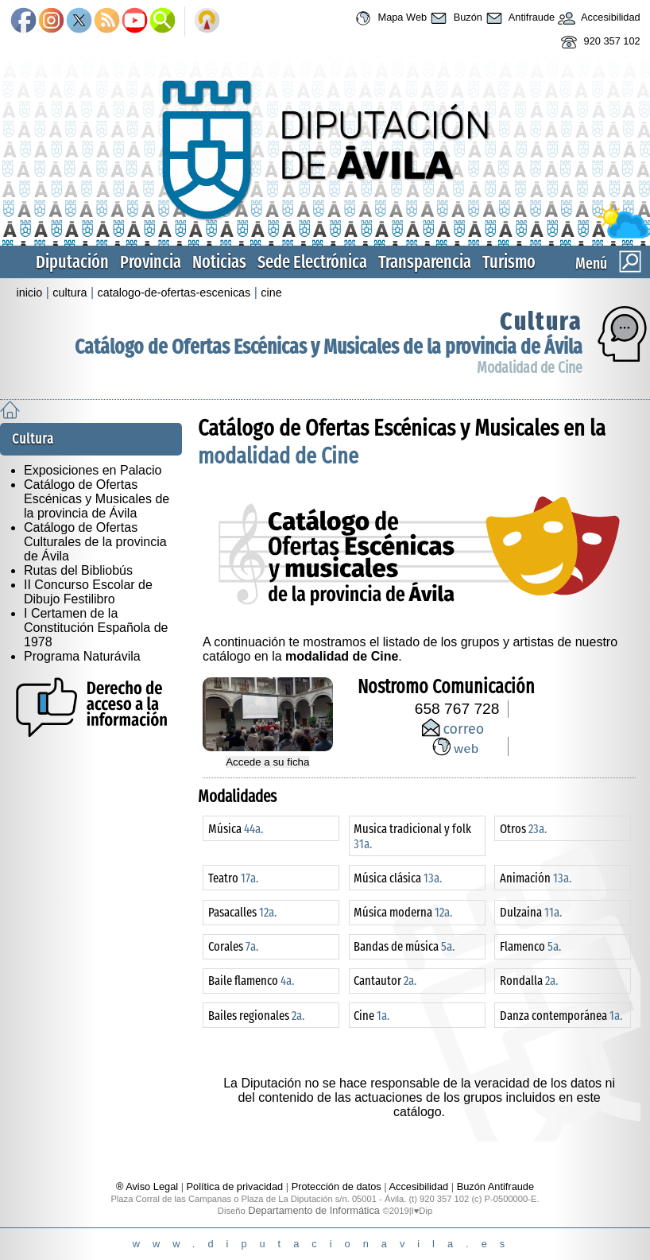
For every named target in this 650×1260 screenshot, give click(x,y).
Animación (535, 878)
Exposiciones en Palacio (92, 470)
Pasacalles (242, 912)
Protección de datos (336, 1186)
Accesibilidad (597, 18)
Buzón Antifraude (495, 1186)
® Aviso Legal (148, 1186)
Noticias (219, 262)
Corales (233, 946)
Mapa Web (389, 18)
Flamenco (530, 946)
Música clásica (398, 878)
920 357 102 (598, 42)
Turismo (509, 262)
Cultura (541, 321)
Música (235, 828)
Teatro (233, 878)
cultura (69, 292)
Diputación (72, 262)
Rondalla (529, 980)
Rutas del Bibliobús (78, 570)
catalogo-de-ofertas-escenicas (174, 292)
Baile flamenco (251, 980)
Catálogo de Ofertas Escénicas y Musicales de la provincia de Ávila (328, 347)
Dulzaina (531, 912)
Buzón (454, 18)
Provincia (150, 262)
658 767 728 (457, 708)
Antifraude (518, 18)
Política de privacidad (235, 1186)
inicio (29, 292)
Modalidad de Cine (529, 368)
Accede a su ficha (267, 762)
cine (271, 292)
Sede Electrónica (312, 262)
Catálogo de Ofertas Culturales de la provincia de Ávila (95, 542)
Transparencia (424, 262)
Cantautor (385, 980)
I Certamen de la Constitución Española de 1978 (96, 628)
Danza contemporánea (561, 1015)
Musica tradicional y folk (412, 836)
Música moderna (403, 912)
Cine (371, 1015)
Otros (523, 828)
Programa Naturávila (82, 656)
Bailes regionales (256, 1015)
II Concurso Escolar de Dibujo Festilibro (88, 592)
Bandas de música (404, 946)
